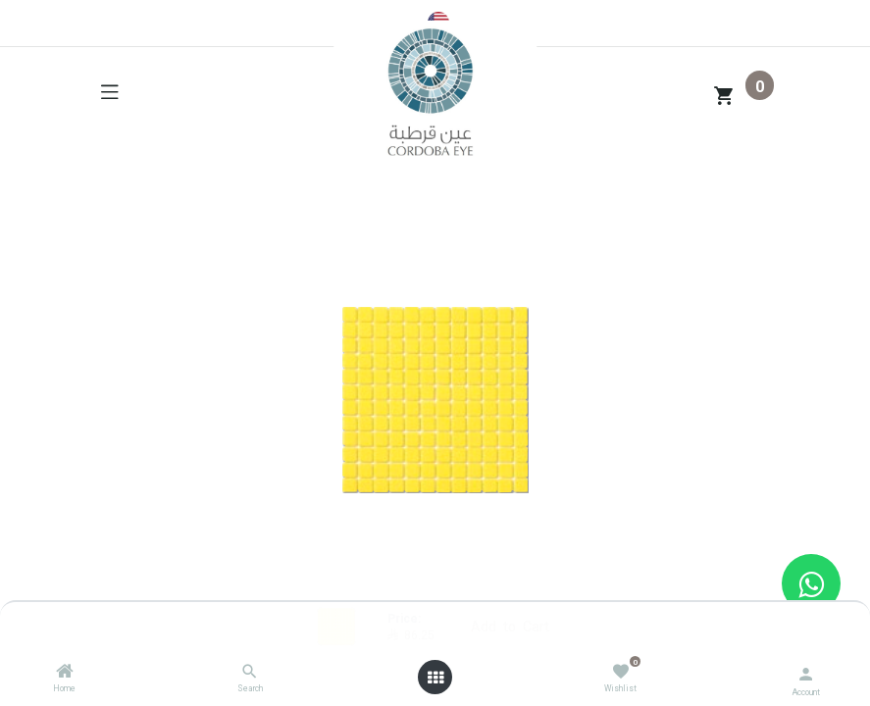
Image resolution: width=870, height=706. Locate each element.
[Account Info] (805, 672)
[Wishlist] (620, 671)
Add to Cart (510, 625)
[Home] (65, 672)
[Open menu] (435, 677)
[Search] (249, 672)
